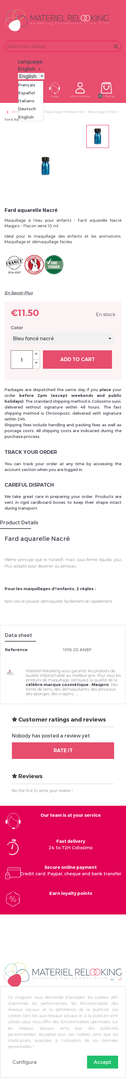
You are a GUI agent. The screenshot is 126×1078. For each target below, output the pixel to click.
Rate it (63, 750)
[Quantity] (22, 359)
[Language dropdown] (30, 69)
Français (26, 84)
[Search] (63, 46)
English (26, 117)
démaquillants (75, 689)
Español (26, 92)
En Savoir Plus (19, 292)
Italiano (26, 100)
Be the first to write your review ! (42, 790)
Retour (15, 112)
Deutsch (27, 108)
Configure (24, 1062)
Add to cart (77, 359)
